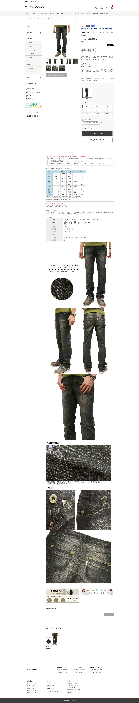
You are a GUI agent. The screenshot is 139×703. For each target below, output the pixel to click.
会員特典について (31, 683)
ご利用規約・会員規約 (72, 683)
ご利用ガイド (70, 681)
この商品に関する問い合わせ (56, 75)
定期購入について (31, 692)
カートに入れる (98, 133)
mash (101, 13)
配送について (30, 688)
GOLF (66, 13)
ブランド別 (29, 38)
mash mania (29, 72)
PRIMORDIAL (45, 13)
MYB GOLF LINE (31, 53)
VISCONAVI (29, 57)
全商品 (27, 13)
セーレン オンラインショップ (32, 1)
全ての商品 (29, 42)
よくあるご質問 (71, 687)
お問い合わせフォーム (52, 691)
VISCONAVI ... (50, 646)
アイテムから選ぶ (48, 18)
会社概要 (69, 692)
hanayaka (74, 13)
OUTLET (108, 13)
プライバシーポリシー (72, 685)
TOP (26, 18)
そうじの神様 (93, 13)
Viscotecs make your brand (33, 50)
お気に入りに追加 (98, 140)
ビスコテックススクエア (34, 8)
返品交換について (31, 690)
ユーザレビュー (51, 609)
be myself (83, 13)
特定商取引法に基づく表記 (73, 690)
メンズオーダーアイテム (71, 18)
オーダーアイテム (59, 18)
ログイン (49, 683)
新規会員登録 (50, 685)
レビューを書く (109, 614)
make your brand (57, 13)
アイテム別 (35, 13)
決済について (30, 685)
